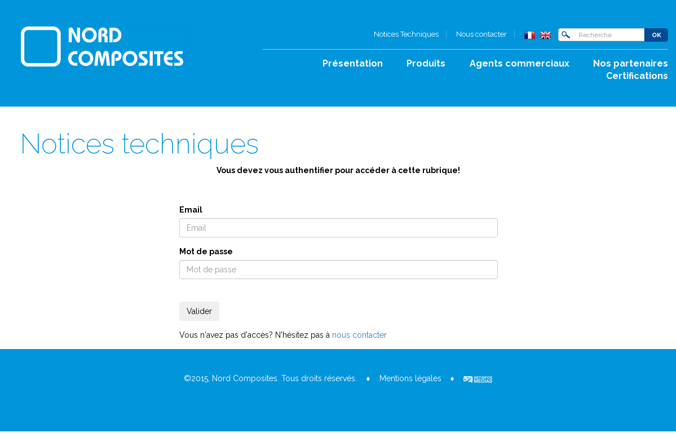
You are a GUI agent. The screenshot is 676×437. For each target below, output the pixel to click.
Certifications (637, 75)
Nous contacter (481, 34)
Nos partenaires (630, 63)
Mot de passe (206, 251)
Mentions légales (410, 378)
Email (190, 209)
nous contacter (359, 334)
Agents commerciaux (519, 63)
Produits (426, 63)
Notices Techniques (406, 34)
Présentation (352, 63)
